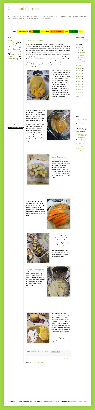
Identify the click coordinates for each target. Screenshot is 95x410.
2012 (79, 89)
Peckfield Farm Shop (61, 315)
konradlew (72, 401)
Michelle (82, 123)
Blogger (85, 401)
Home (48, 359)
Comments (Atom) (38, 362)
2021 (79, 65)
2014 (79, 84)
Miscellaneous (14, 49)
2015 (79, 81)
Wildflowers (10, 60)
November (83, 52)
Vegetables (43, 354)
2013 (79, 86)
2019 (79, 70)
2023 (79, 47)
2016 (79, 78)
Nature (18, 51)
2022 (79, 50)
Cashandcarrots (83, 120)
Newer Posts (30, 359)
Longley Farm (50, 65)
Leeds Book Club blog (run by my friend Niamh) (82, 135)
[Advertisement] (13, 93)
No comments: (45, 351)
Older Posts (67, 359)
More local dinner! (34, 40)
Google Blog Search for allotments (81, 145)
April (81, 55)
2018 (79, 73)
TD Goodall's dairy (42, 61)
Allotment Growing (80, 149)
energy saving (11, 45)
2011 (79, 92)
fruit (19, 45)
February (82, 57)
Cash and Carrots (23, 8)
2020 (79, 68)
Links (14, 47)
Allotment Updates (35, 354)
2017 (79, 76)
